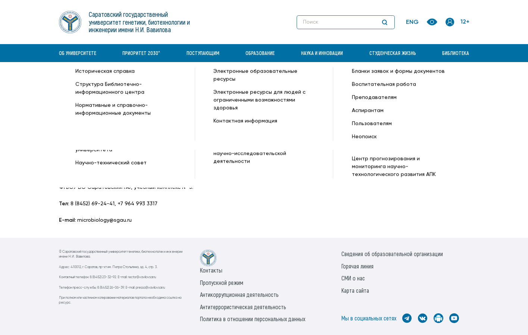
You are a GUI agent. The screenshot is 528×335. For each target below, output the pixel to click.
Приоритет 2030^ (141, 53)
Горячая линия (357, 266)
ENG (412, 22)
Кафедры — (153, 80)
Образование (260, 53)
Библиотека (455, 53)
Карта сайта (355, 290)
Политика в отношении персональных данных (252, 318)
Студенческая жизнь (392, 53)
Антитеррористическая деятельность (243, 306)
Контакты (211, 270)
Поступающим (203, 53)
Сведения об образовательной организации (392, 253)
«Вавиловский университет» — (98, 80)
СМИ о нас (353, 278)
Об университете (77, 53)
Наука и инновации (322, 53)
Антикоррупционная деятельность (239, 294)
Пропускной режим (221, 282)
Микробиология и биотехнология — (213, 80)
